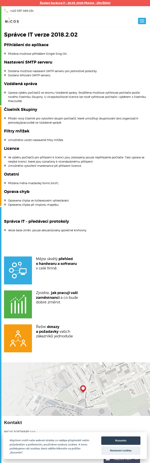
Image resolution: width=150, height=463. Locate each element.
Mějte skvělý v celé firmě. (56, 263)
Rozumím (120, 440)
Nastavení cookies (121, 450)
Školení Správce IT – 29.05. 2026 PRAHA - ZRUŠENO (75, 3)
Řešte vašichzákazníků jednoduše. (55, 331)
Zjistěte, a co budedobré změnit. (57, 297)
